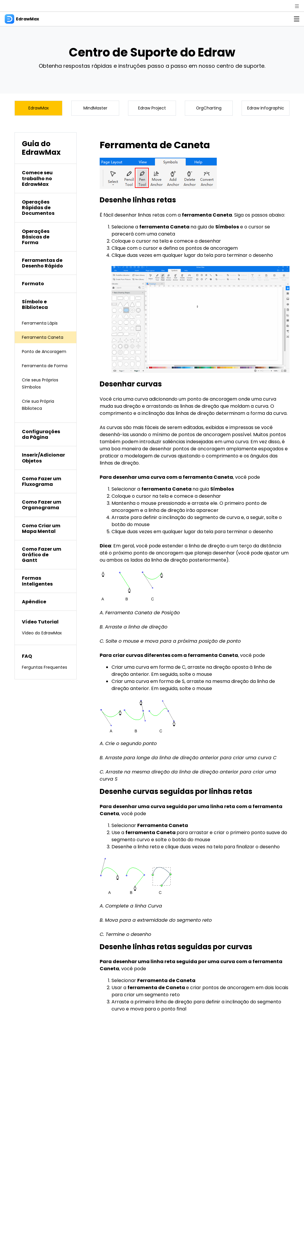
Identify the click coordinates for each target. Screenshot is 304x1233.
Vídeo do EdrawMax (45, 649)
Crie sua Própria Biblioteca (40, 421)
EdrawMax (39, 109)
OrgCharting (209, 109)
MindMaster (95, 109)
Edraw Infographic (265, 109)
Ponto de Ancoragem (36, 357)
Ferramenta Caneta (45, 339)
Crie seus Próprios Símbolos (43, 400)
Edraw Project (152, 109)
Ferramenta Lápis (42, 325)
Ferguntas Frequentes (35, 687)
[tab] (45, 181)
